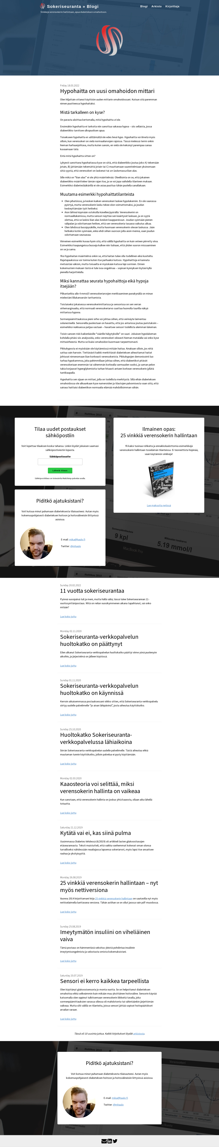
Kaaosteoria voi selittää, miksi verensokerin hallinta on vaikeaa (100, 787)
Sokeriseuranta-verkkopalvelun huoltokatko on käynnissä (99, 689)
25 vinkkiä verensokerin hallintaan (113, 898)
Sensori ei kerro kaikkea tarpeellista (104, 981)
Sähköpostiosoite (60, 456)
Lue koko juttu (68, 616)
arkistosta (138, 1033)
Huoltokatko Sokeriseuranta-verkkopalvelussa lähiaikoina (96, 738)
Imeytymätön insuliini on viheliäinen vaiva (105, 935)
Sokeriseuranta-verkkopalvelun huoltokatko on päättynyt (99, 640)
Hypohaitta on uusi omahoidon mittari (107, 91)
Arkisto (156, 6)
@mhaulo (75, 546)
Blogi (144, 6)
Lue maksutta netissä (159, 505)
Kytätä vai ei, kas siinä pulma (95, 833)
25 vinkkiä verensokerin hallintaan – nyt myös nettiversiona (109, 886)
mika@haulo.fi (77, 539)
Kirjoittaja (172, 6)
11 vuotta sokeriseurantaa (92, 590)
